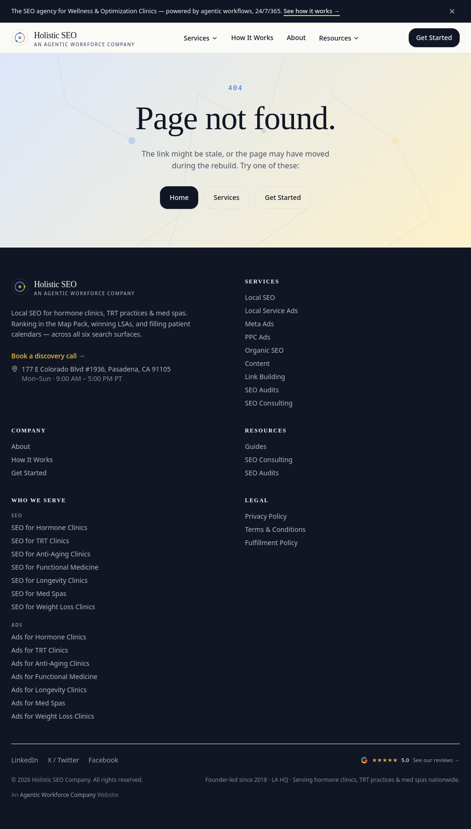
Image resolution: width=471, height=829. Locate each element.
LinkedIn (24, 759)
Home (178, 197)
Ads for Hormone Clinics (48, 636)
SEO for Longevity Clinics (49, 580)
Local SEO (260, 297)
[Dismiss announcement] (452, 11)
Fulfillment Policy (271, 542)
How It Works (252, 37)
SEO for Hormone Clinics (49, 527)
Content (257, 363)
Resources (339, 37)
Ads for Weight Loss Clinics (52, 716)
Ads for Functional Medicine (54, 676)
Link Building (265, 376)
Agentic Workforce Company (58, 795)
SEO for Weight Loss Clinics (53, 606)
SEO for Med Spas (38, 593)
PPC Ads (257, 336)
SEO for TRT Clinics (40, 540)
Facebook (103, 759)
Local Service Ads (271, 310)
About (296, 37)
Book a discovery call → (48, 355)
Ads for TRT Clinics (39, 650)
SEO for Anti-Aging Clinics (50, 553)
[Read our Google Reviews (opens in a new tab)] (410, 760)
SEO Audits (262, 389)
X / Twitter (63, 759)
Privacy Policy (265, 516)
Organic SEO (264, 350)
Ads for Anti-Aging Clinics (50, 663)
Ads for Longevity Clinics (49, 689)
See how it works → (312, 11)
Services (201, 37)
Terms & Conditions (275, 529)
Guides (256, 446)
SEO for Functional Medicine (55, 567)
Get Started (434, 37)
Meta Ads (259, 323)
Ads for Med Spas (38, 702)
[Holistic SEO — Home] (73, 38)
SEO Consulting (269, 402)
